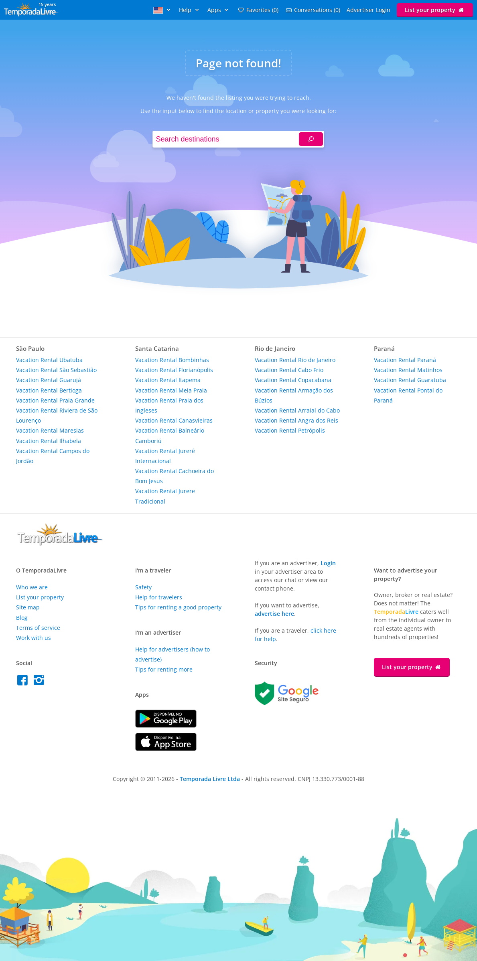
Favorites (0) (257, 10)
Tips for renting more (164, 669)
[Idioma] (163, 10)
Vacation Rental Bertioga (49, 390)
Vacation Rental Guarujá (48, 380)
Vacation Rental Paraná (405, 360)
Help (190, 10)
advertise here (274, 613)
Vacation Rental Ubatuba (49, 360)
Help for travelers (158, 597)
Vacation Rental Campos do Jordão (52, 456)
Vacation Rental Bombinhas (172, 360)
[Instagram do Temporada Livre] (39, 682)
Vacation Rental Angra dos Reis (296, 420)
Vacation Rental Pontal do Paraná (408, 395)
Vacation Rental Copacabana (293, 380)
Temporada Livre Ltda (210, 779)
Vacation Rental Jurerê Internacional (165, 456)
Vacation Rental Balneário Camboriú (169, 435)
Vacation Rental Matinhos (408, 370)
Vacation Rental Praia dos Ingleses (169, 405)
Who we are (32, 587)
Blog (22, 617)
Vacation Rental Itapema (168, 380)
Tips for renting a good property (178, 607)
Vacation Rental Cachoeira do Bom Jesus (174, 476)
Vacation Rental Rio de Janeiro (295, 360)
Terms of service (38, 627)
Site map (28, 607)
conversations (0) (313, 10)
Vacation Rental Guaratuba (410, 380)
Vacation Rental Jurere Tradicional (165, 496)
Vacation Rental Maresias (50, 430)
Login (328, 563)
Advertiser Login (368, 10)
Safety (143, 587)
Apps (219, 10)
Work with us (33, 637)
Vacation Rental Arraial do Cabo (297, 410)
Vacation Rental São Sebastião (56, 370)
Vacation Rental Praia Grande (55, 400)
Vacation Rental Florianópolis (174, 370)
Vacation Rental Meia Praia (171, 390)
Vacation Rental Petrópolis (290, 430)
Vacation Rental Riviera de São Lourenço (56, 415)
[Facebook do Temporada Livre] (24, 682)
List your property (435, 10)
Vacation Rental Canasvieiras (174, 420)
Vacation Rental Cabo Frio (289, 370)
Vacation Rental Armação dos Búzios (294, 395)
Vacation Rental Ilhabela (48, 441)
